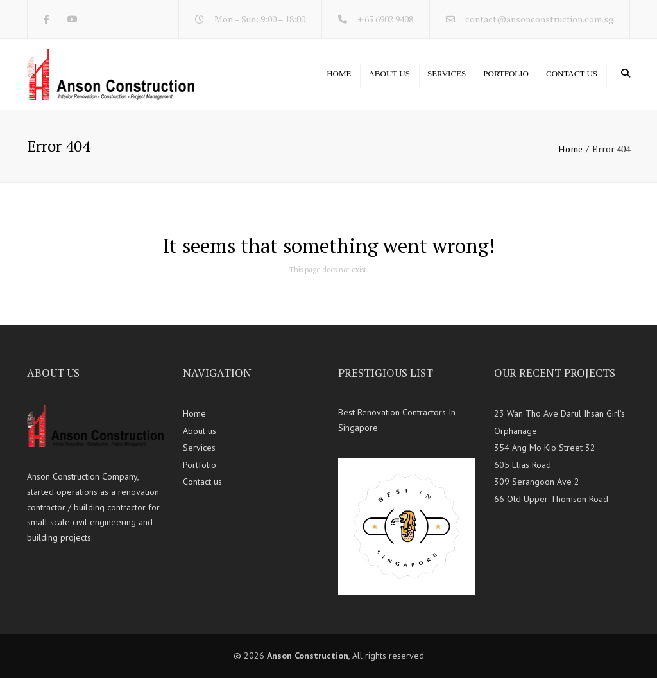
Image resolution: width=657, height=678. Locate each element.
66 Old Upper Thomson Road (551, 499)
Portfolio (506, 73)
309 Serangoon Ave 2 (536, 481)
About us (388, 73)
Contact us (571, 73)
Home (339, 73)
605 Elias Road (522, 465)
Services (446, 73)
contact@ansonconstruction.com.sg (539, 19)
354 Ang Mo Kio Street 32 (544, 447)
